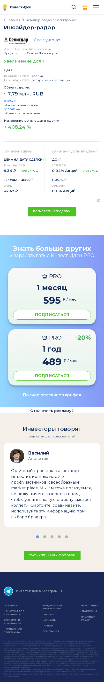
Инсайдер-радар (37, 20)
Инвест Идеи (89, 605)
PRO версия (85, 7)
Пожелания (51, 631)
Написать (49, 620)
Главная (14, 20)
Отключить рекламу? (52, 410)
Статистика (89, 611)
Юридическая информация (52, 607)
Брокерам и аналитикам (13, 622)
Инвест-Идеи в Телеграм (31, 591)
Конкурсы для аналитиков (14, 613)
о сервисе (11, 605)
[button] (37, 536)
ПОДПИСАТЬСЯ (52, 314)
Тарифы (48, 625)
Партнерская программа (13, 630)
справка (48, 614)
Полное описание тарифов (52, 395)
